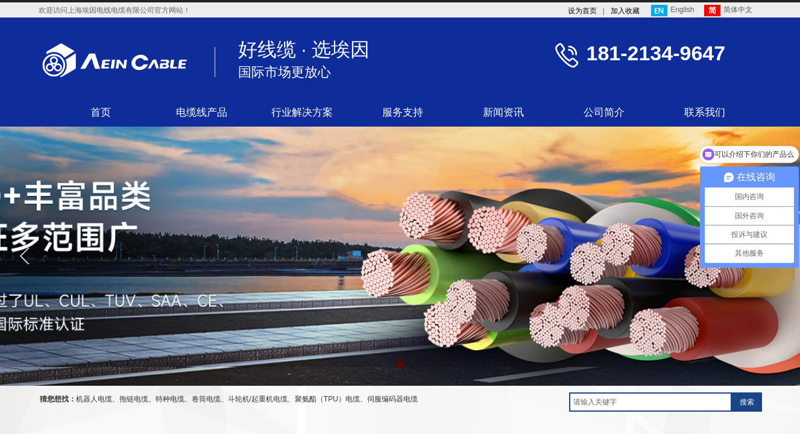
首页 (100, 112)
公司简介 (604, 112)
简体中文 (728, 10)
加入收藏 (625, 11)
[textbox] (650, 402)
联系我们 (704, 112)
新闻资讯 (503, 112)
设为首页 (582, 11)
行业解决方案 (302, 112)
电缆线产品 (201, 112)
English (672, 10)
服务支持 (402, 112)
